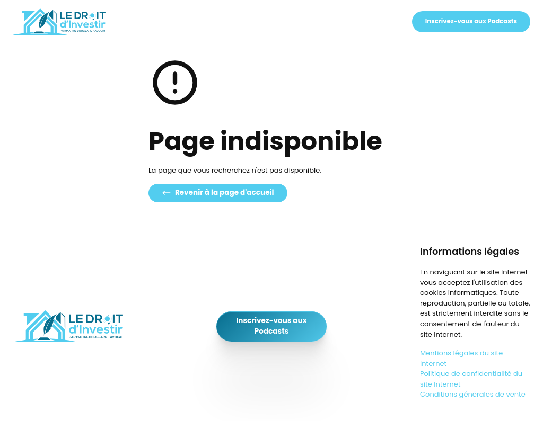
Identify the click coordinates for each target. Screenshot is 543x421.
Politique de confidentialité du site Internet (471, 379)
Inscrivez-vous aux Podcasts (471, 21)
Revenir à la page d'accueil (218, 192)
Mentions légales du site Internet (461, 358)
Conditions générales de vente (473, 394)
